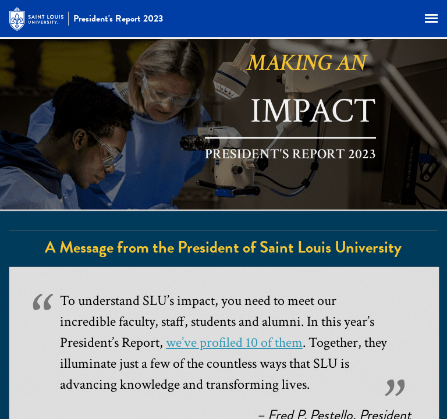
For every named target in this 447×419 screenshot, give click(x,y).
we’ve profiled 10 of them (234, 342)
